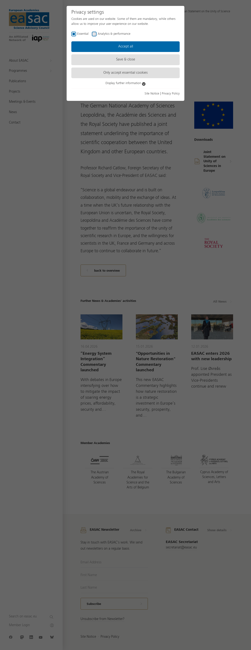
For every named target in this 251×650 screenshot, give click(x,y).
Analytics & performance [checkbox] (114, 33)
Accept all (125, 46)
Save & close (125, 59)
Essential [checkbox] (83, 33)
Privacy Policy (171, 93)
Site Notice (152, 93)
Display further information (125, 83)
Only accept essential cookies (125, 73)
